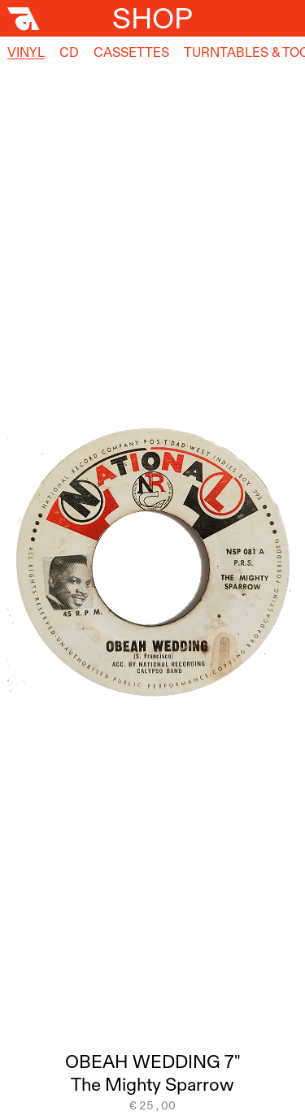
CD (69, 52)
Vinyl (26, 52)
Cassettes (131, 52)
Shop (152, 18)
